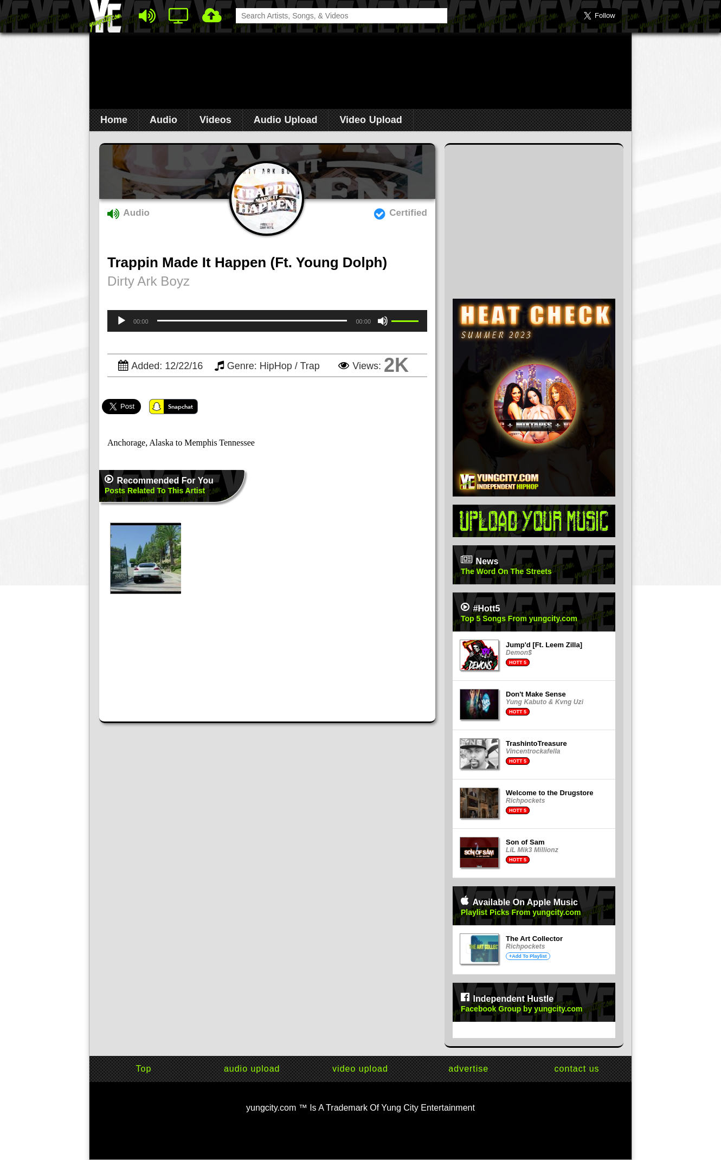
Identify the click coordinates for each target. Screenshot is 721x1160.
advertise (468, 1068)
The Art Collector (534, 939)
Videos (215, 119)
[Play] (121, 320)
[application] (267, 321)
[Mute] (382, 320)
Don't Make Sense (536, 694)
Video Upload (370, 119)
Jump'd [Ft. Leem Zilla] (544, 645)
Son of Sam (525, 842)
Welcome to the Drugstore (550, 793)
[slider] (252, 320)
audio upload (252, 1068)
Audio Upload (286, 119)
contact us (577, 1068)
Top (144, 1068)
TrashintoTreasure (536, 743)
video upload (360, 1068)
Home (113, 119)
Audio (163, 119)
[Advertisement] (360, 68)
